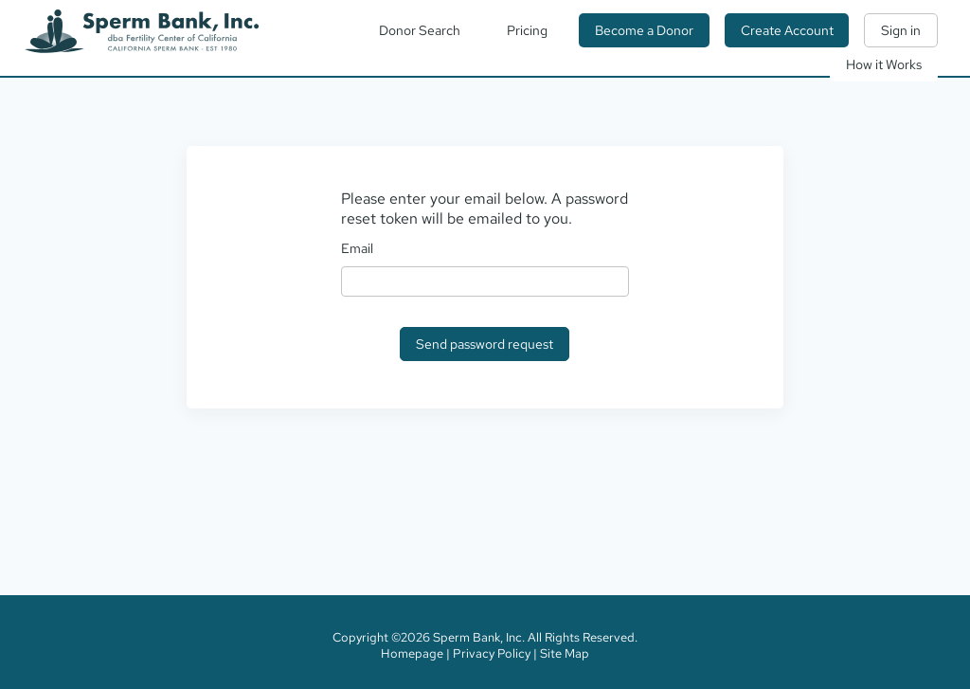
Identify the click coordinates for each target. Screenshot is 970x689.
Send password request (484, 344)
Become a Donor (644, 30)
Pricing (527, 30)
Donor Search (419, 30)
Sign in (901, 30)
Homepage (412, 653)
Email (357, 248)
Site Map (564, 653)
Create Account (787, 30)
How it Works (884, 64)
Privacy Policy (491, 653)
